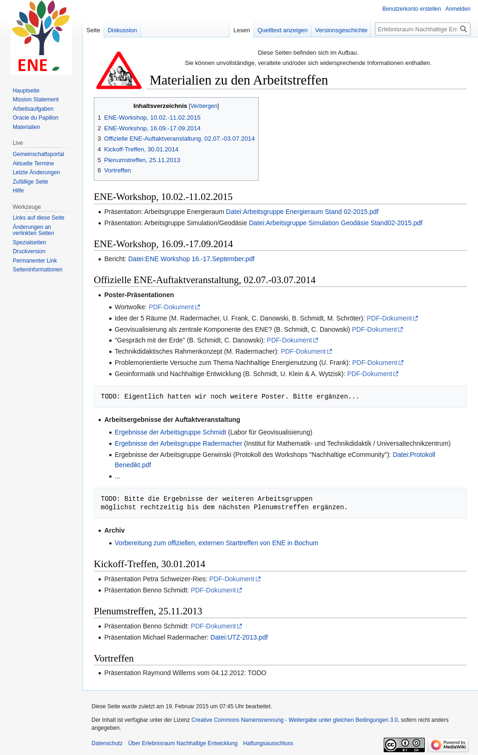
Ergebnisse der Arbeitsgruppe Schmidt (170, 432)
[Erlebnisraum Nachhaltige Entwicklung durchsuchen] (423, 29)
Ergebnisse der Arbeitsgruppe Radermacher (178, 443)
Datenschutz (107, 743)
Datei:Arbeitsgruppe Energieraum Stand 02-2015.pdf (302, 211)
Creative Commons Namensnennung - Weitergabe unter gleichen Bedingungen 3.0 (294, 720)
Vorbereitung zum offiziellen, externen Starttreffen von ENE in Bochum (216, 543)
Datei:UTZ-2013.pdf (239, 637)
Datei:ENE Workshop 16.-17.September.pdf (191, 259)
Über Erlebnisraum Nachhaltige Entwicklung (183, 743)
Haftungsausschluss (268, 743)
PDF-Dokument (171, 307)
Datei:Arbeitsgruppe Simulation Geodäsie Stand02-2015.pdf (335, 223)
